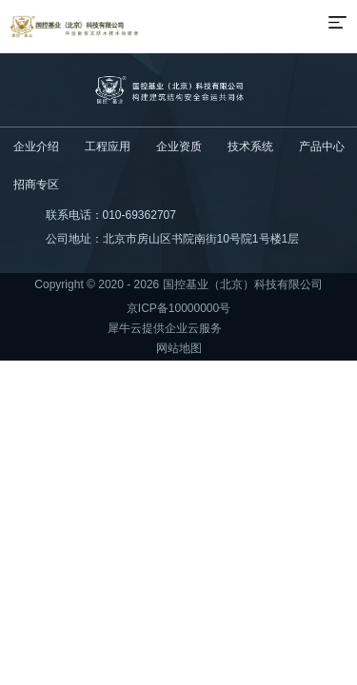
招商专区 (36, 184)
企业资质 (179, 146)
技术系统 (250, 146)
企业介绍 (36, 146)
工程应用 (107, 146)
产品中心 (322, 146)
